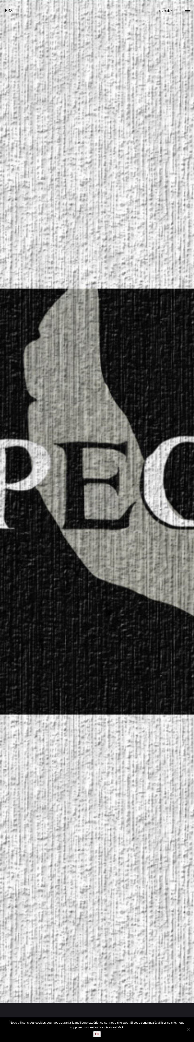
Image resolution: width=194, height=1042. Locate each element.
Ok (97, 1034)
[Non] (188, 1029)
